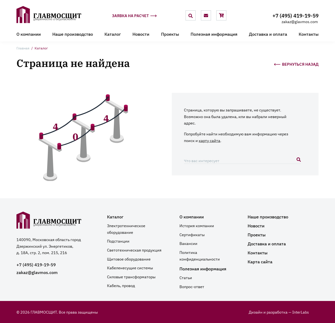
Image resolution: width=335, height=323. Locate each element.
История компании (196, 225)
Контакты (309, 34)
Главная (22, 48)
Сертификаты (192, 234)
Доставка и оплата (268, 34)
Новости (140, 34)
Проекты (170, 34)
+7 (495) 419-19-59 (295, 15)
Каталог (112, 34)
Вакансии (188, 243)
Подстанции (118, 240)
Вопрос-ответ (191, 286)
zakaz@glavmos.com (300, 21)
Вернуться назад (296, 64)
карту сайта (209, 140)
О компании (28, 34)
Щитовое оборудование (129, 258)
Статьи (185, 277)
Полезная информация (214, 34)
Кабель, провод (121, 285)
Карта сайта (260, 261)
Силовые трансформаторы (131, 276)
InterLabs (300, 311)
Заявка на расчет (134, 16)
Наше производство (72, 34)
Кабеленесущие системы (130, 267)
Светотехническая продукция (134, 249)
